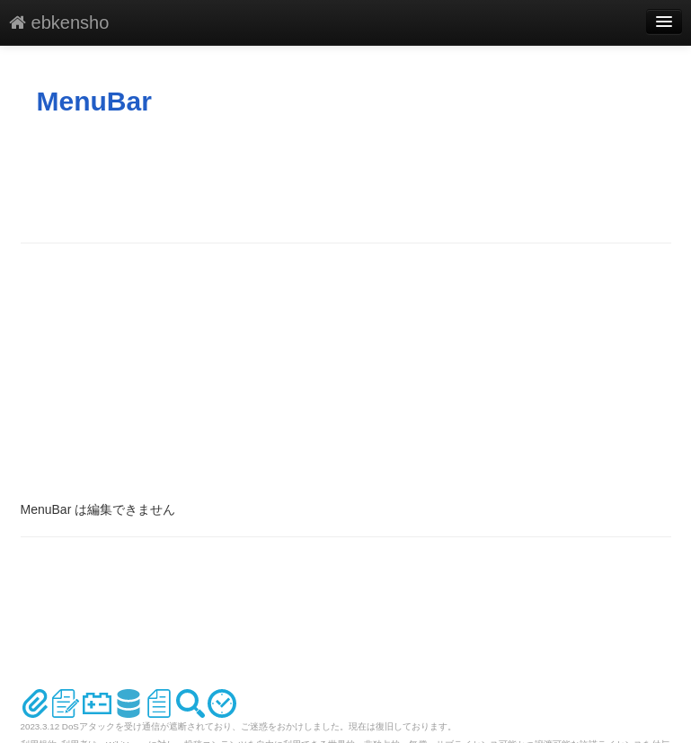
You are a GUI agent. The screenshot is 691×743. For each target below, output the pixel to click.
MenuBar (94, 101)
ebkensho (59, 22)
